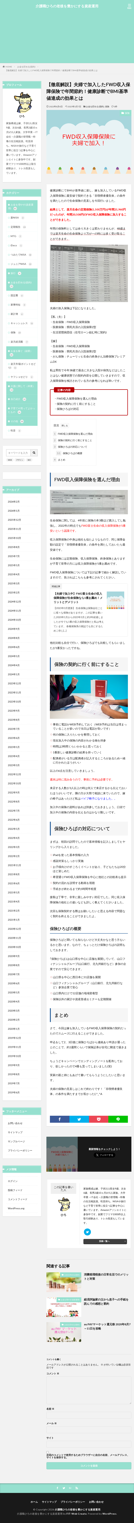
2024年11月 (14, 610)
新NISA (18, 218)
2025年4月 (14, 574)
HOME (9, 66)
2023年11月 (14, 692)
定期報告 (18, 227)
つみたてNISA (21, 255)
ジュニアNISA (21, 264)
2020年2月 (14, 1019)
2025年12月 (14, 519)
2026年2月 (14, 501)
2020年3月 (14, 1010)
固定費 (17, 295)
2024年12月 (14, 601)
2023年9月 (14, 710)
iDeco (17, 245)
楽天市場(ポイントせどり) (22, 366)
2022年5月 (14, 828)
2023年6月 (14, 737)
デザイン (19, 460)
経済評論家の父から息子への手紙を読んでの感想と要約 (106, 1301)
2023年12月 (14, 683)
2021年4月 (14, 901)
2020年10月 (14, 946)
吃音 (16, 430)
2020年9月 (14, 956)
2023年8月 (14, 719)
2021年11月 (14, 865)
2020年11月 (14, 937)
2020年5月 (14, 992)
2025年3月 (14, 583)
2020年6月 (14, 983)
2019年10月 (14, 1056)
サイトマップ (15, 1132)
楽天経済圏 (20, 342)
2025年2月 (14, 592)
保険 (107, 106)
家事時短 (18, 305)
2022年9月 (14, 792)
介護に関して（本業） (22, 388)
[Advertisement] (67, 34)
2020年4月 (14, 1001)
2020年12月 (14, 928)
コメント (52, 1373)
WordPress (109, 1513)
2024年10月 (14, 619)
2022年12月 (14, 774)
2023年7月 (14, 728)
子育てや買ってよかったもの (21, 410)
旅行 (16, 273)
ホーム (34, 1501)
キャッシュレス (22, 323)
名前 (50, 1409)
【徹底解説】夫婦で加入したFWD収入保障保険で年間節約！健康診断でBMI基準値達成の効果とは (51, 70)
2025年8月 (14, 547)
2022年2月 (14, 856)
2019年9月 (14, 1065)
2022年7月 (14, 810)
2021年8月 (14, 874)
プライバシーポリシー (20, 1150)
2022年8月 (14, 801)
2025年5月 (14, 565)
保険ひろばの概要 (69, 453)
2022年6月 (14, 819)
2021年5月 (14, 892)
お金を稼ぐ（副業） (21, 353)
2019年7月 (14, 1083)
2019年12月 (14, 1037)
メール (51, 1423)
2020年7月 (14, 974)
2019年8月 (14, 1074)
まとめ (59, 459)
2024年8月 (14, 637)
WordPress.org (16, 1208)
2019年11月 (14, 1046)
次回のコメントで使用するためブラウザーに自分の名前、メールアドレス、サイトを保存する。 (87, 1456)
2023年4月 (14, 756)
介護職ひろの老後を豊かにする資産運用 (67, 6)
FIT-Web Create (76, 1513)
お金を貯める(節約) (26, 66)
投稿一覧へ (104, 1241)
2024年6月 (14, 647)
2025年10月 (14, 537)
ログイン (13, 1181)
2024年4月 (14, 665)
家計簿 (17, 314)
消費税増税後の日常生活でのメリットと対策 (106, 1276)
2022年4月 (14, 837)
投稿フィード (15, 1190)
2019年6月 (14, 1092)
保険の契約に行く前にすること (72, 440)
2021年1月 (14, 919)
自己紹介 (18, 399)
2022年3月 (14, 846)
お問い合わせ (15, 1123)
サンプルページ (16, 1141)
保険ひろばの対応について (70, 446)
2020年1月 (14, 1028)
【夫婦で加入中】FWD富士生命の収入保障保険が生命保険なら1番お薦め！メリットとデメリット (78, 598)
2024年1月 (14, 674)
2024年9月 (14, 628)
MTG (16, 236)
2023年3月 (14, 765)
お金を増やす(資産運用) (70, 1300)
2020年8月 (14, 965)
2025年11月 (14, 528)
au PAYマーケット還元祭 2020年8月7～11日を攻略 (107, 1326)
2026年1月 (14, 510)
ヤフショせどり (22, 377)
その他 (17, 421)
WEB (10, 460)
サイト (50, 1438)
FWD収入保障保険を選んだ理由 (73, 433)
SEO (29, 460)
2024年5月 (14, 656)
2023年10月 (14, 701)
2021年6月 (14, 883)
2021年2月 (14, 910)
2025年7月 (14, 556)
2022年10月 (14, 783)
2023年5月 (14, 747)
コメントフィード (17, 1199)
